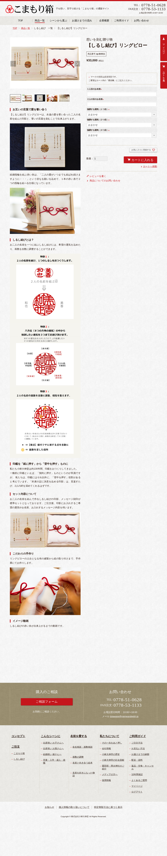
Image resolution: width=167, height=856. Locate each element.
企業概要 (104, 20)
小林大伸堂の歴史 (111, 754)
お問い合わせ (141, 20)
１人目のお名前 (95, 89)
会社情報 (106, 748)
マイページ (163, 47)
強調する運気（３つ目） (98, 130)
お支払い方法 (138, 748)
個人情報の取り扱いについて (74, 807)
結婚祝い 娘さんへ (52, 754)
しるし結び (19, 759)
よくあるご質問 (139, 780)
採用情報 (106, 780)
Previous (13, 63)
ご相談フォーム (47, 701)
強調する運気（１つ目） (98, 109)
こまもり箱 (19, 753)
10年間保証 (137, 774)
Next (77, 63)
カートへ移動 (150, 166)
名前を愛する (78, 736)
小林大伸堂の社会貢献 (113, 760)
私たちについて (109, 736)
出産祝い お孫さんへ (53, 748)
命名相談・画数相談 (83, 747)
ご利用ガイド (121, 20)
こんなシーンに (50, 736)
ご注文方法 (137, 743)
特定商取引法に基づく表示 (108, 807)
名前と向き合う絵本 (83, 763)
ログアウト (137, 792)
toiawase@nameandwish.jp (124, 716)
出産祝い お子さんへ (53, 743)
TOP (20, 20)
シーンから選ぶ (58, 20)
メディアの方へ (110, 774)
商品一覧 (40, 20)
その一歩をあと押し (112, 743)
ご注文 (15, 746)
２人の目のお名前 (95, 99)
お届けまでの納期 (140, 754)
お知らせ (49, 807)
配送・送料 (137, 760)
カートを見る (163, 75)
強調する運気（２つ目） (98, 120)
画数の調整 (78, 757)
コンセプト (18, 736)
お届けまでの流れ (82, 20)
